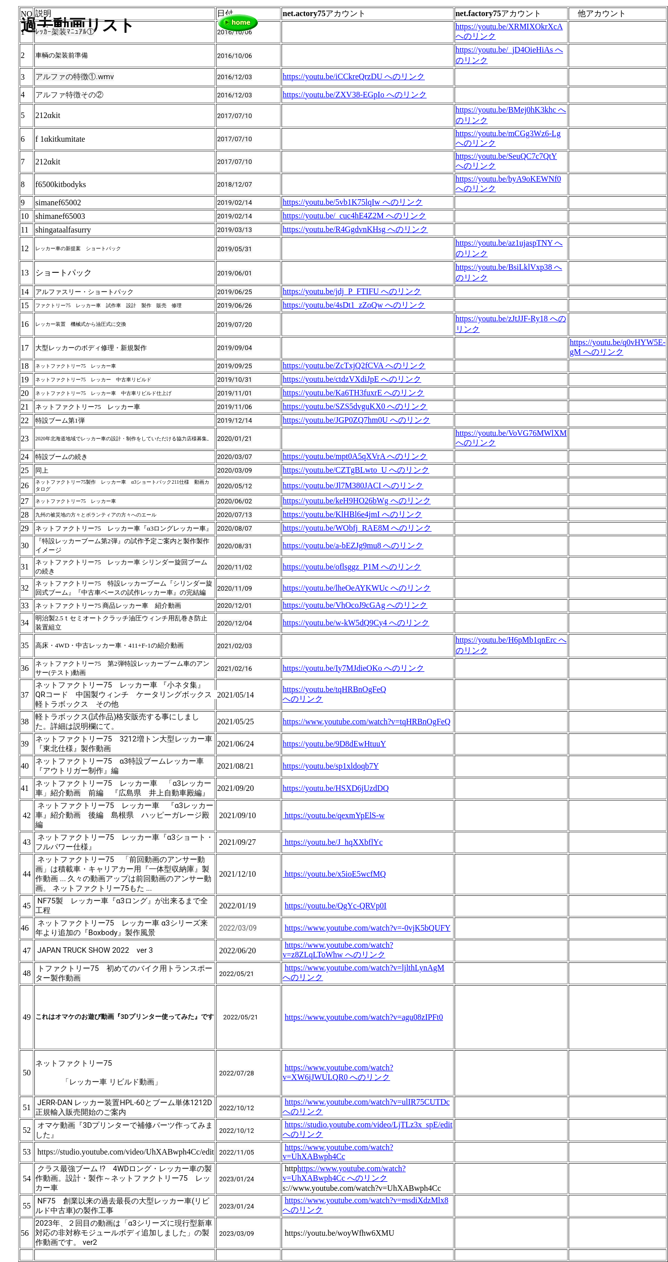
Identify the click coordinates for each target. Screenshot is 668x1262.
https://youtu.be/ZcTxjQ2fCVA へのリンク (354, 365)
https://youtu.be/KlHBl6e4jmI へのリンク (352, 514)
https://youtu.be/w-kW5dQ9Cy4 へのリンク (356, 622)
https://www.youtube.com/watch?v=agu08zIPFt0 (364, 1017)
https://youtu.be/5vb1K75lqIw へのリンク (352, 202)
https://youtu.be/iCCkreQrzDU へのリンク (354, 76)
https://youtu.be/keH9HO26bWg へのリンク (356, 500)
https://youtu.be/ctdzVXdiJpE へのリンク (352, 379)
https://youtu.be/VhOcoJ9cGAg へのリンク (355, 605)
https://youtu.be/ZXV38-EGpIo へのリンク (354, 94)
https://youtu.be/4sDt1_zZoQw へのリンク (354, 305)
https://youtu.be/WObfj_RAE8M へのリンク (357, 528)
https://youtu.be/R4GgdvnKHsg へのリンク (355, 229)
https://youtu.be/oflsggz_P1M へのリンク (352, 566)
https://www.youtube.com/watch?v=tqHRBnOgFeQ (366, 721)
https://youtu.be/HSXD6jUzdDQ (335, 788)
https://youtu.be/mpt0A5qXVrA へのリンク (355, 456)
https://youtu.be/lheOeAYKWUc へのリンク (357, 588)
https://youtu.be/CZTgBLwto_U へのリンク (356, 470)
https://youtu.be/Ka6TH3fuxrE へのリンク (353, 392)
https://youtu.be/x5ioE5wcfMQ (334, 874)
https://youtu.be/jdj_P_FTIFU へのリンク (352, 291)
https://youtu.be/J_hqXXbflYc (332, 842)
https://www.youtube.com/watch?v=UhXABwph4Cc (338, 1152)
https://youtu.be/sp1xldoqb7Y (331, 766)
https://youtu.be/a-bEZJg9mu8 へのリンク (353, 545)
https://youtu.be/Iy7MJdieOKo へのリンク (353, 668)
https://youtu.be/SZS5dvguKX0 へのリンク (355, 406)
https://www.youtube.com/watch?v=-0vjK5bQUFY (368, 928)
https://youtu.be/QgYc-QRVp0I (335, 905)
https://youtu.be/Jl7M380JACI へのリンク (353, 485)
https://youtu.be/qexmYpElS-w (333, 815)
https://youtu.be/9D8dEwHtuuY (334, 743)
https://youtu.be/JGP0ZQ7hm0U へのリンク (356, 420)
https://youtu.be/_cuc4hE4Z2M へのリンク (354, 215)
